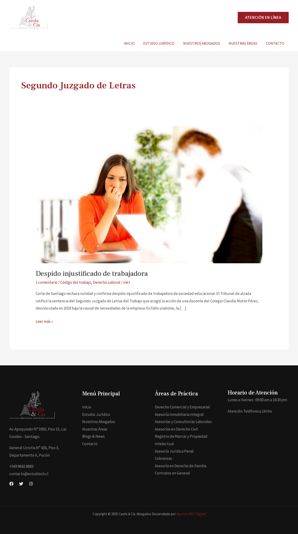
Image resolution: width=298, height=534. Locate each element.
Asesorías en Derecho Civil (176, 429)
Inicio (134, 43)
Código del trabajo (75, 282)
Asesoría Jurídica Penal (174, 451)
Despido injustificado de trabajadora (92, 273)
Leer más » (44, 321)
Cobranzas (163, 458)
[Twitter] (21, 484)
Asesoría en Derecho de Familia (180, 465)
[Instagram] (31, 484)
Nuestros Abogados (204, 43)
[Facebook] (11, 484)
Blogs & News (93, 436)
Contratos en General (172, 473)
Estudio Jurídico (163, 43)
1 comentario (47, 282)
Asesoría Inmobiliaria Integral (179, 414)
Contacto (276, 43)
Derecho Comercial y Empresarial (182, 407)
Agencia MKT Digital (190, 514)
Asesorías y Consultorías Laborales (183, 421)
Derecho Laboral (106, 282)
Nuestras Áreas (244, 43)
